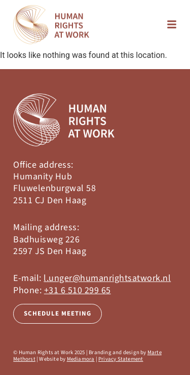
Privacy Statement (120, 359)
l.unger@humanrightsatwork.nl (107, 278)
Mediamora (81, 359)
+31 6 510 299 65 (77, 290)
